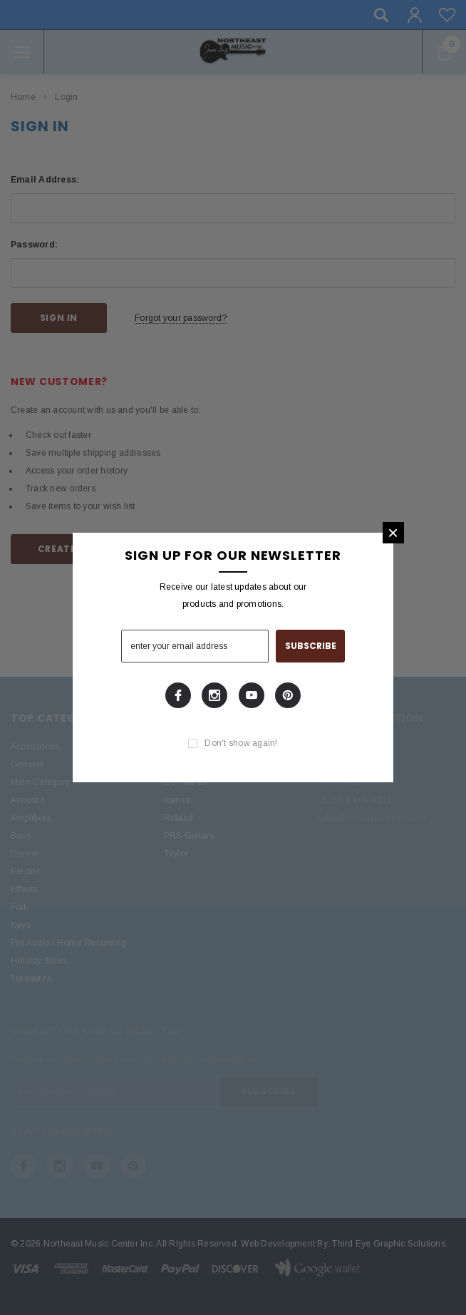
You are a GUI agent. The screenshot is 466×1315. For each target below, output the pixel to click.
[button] (393, 532)
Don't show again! (240, 743)
